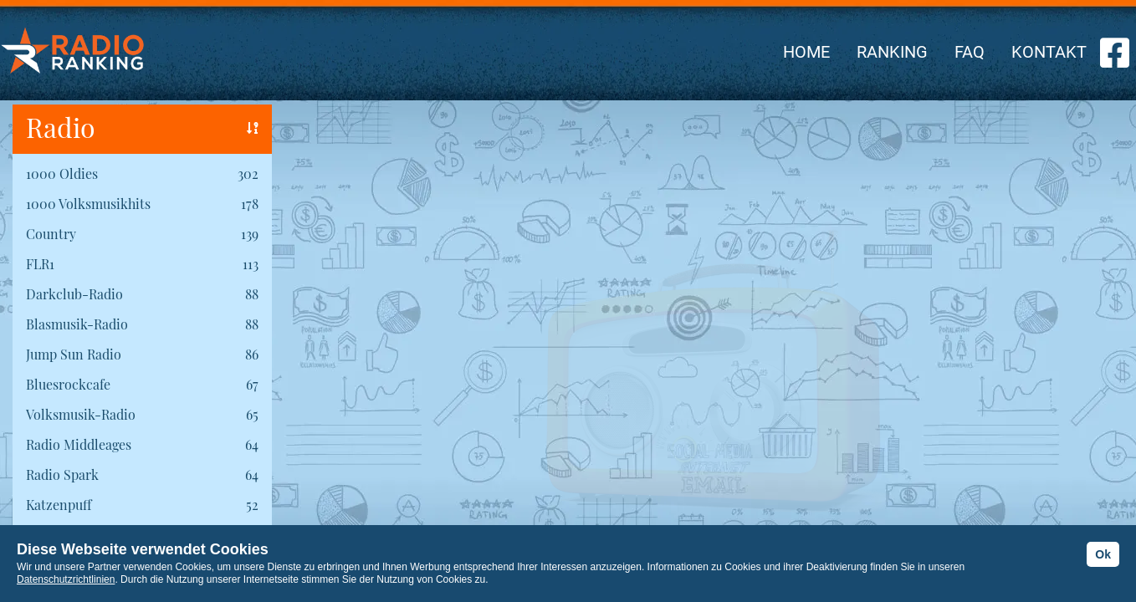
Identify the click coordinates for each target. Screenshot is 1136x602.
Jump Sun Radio (73, 354)
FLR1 (40, 264)
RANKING (892, 52)
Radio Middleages (78, 444)
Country (51, 233)
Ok (1103, 554)
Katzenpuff (58, 504)
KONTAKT (1049, 52)
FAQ (969, 52)
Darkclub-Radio (74, 294)
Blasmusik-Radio (77, 324)
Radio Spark (62, 474)
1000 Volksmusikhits (88, 203)
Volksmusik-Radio (81, 414)
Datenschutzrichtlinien (66, 579)
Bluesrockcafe (68, 384)
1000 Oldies (62, 173)
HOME (806, 52)
